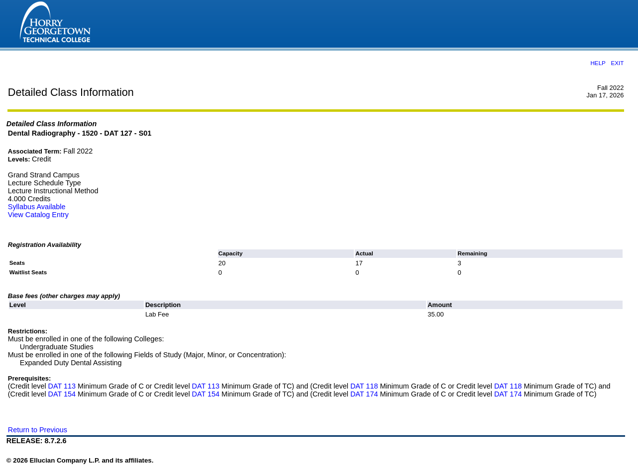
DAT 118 (364, 386)
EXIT (617, 63)
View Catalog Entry (38, 215)
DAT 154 (62, 394)
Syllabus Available (37, 207)
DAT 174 (364, 394)
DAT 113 (62, 386)
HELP (597, 63)
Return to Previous (37, 430)
